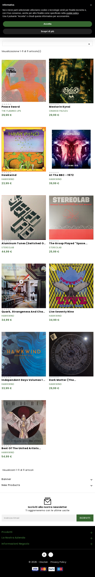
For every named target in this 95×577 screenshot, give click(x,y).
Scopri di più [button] (47, 31)
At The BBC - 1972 (61, 175)
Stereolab (8, 247)
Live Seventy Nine (61, 311)
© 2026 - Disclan (39, 562)
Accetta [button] (48, 24)
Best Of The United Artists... (21, 448)
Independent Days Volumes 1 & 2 (25, 380)
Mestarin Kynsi (59, 107)
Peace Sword (11, 107)
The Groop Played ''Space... (68, 243)
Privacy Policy (58, 562)
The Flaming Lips (11, 110)
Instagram (50, 554)
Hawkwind (9, 175)
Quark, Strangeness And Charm (24, 311)
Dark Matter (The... (62, 380)
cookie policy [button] (72, 13)
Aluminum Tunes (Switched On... (25, 243)
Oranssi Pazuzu (58, 110)
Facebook (44, 554)
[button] (90, 4)
